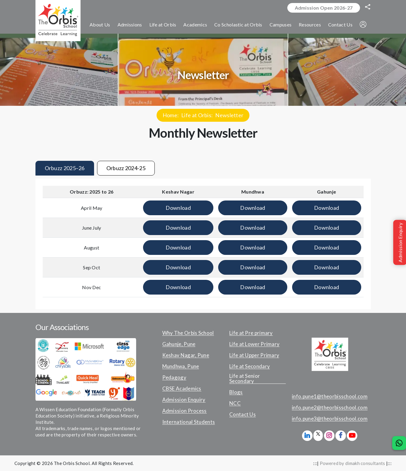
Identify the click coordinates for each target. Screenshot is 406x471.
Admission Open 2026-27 (324, 8)
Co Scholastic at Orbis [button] (238, 24)
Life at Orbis (196, 115)
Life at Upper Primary (254, 355)
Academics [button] (195, 24)
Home (170, 115)
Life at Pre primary (251, 333)
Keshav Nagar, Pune (185, 355)
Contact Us (242, 414)
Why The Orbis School (188, 333)
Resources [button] (310, 24)
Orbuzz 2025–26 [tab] (65, 168)
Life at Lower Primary (254, 344)
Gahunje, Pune (179, 344)
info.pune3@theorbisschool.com (330, 418)
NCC (235, 403)
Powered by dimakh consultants (352, 463)
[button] (363, 24)
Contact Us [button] (340, 24)
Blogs (236, 392)
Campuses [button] (281, 24)
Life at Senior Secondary (244, 378)
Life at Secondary (249, 366)
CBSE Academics (181, 388)
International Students (188, 422)
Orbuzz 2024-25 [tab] (125, 168)
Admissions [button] (130, 24)
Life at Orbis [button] (162, 24)
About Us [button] (100, 24)
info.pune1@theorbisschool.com (330, 396)
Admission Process (184, 411)
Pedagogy (174, 377)
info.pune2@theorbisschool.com (330, 407)
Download (178, 207)
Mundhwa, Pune (180, 366)
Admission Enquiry (184, 399)
